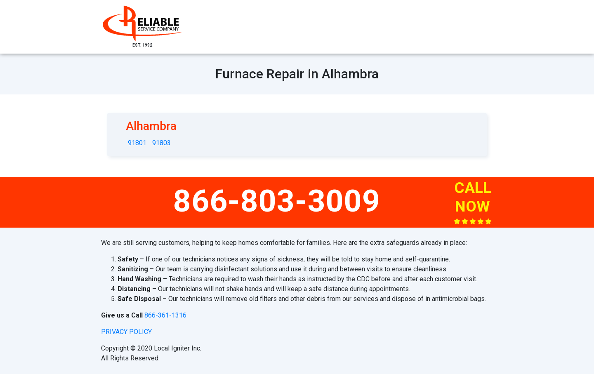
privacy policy (126, 332)
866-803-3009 (276, 201)
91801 (137, 143)
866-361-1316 (165, 315)
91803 (161, 143)
